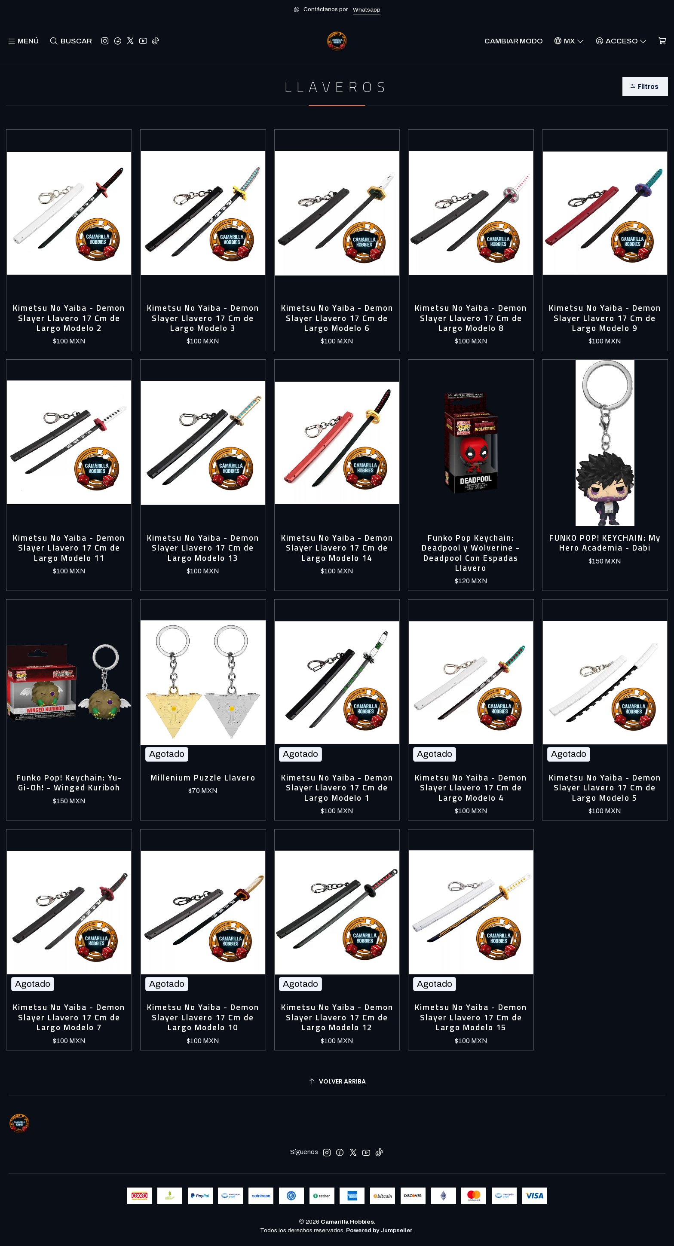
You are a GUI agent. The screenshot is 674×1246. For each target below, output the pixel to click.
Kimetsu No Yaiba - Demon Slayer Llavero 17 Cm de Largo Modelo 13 (203, 548)
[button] (645, 86)
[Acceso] (621, 41)
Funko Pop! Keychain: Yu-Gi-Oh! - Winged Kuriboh (69, 782)
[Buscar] (71, 41)
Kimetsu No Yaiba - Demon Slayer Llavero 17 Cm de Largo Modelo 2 (69, 318)
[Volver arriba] (337, 1081)
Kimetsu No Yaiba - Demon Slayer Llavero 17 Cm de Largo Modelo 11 (69, 548)
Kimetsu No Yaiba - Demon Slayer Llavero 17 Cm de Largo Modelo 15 (471, 1017)
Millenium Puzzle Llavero (203, 777)
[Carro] (662, 41)
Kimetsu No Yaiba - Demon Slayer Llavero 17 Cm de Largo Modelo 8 (471, 318)
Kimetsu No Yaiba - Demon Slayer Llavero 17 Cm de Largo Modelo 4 (471, 787)
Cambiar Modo (513, 41)
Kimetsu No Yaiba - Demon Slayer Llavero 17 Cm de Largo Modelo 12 (337, 1017)
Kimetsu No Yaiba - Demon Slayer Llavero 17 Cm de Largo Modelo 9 (605, 318)
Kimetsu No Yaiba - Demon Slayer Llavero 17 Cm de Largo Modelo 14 (337, 548)
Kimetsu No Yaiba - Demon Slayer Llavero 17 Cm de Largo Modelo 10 (203, 1017)
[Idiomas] (568, 41)
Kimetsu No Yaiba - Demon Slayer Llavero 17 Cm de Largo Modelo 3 (203, 318)
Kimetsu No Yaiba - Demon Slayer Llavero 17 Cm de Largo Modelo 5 (605, 787)
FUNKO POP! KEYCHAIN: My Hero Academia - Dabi (605, 543)
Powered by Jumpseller (379, 1230)
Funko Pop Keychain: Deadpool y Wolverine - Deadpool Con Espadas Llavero (471, 553)
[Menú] (23, 41)
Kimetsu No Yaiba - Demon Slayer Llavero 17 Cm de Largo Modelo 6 (337, 318)
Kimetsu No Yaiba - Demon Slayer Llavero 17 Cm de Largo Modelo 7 (69, 1017)
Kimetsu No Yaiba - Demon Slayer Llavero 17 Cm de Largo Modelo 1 (337, 787)
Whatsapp (366, 9)
